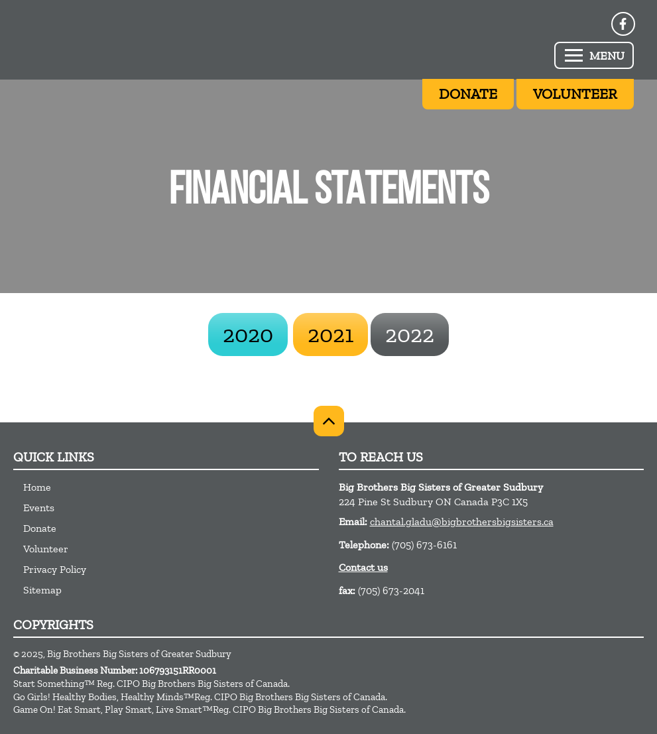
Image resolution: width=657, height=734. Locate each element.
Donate (39, 528)
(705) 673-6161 (424, 544)
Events (38, 507)
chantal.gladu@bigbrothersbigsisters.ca (462, 521)
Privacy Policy (54, 569)
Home (37, 487)
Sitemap (42, 589)
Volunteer (45, 548)
